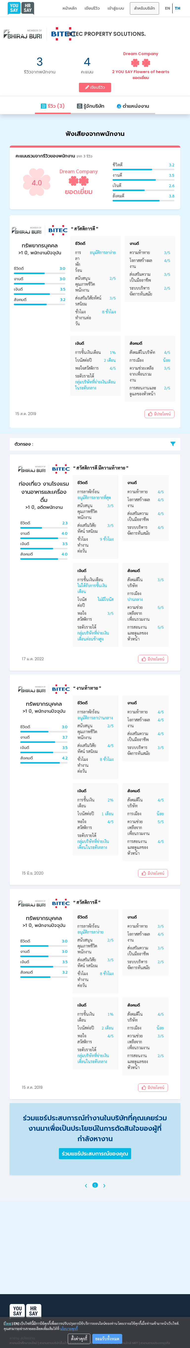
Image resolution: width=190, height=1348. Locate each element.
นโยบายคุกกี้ (69, 1328)
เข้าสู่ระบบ (116, 8)
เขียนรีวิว (92, 8)
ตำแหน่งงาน (132, 106)
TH (177, 8)
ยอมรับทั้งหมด (107, 1338)
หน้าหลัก (70, 8)
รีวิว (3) (53, 106)
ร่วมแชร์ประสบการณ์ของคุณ (95, 1153)
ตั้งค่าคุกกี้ (79, 1338)
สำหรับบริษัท (144, 8)
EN (167, 8)
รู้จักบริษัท (90, 106)
